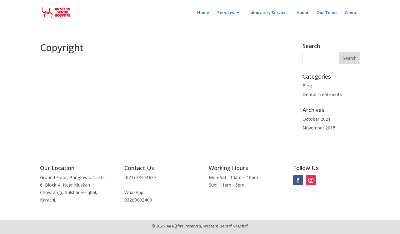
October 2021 (316, 119)
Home (203, 12)
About (302, 12)
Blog (307, 86)
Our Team (327, 12)
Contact (352, 12)
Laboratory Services (268, 12)
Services (225, 12)
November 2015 (318, 128)
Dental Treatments (322, 94)
